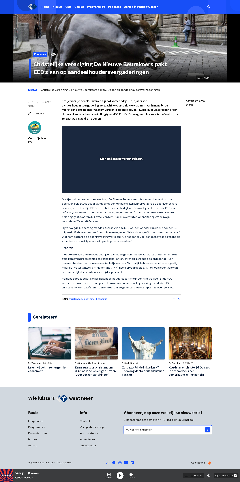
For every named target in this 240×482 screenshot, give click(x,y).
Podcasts (114, 7)
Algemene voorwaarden (41, 462)
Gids (68, 7)
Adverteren (87, 439)
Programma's (96, 7)
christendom (76, 299)
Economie (101, 299)
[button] (109, 475)
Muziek (32, 439)
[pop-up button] (167, 186)
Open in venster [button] (226, 475)
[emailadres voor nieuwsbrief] (168, 429)
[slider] (121, 177)
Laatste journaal (193, 475)
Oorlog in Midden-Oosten (141, 7)
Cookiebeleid (198, 463)
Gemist (79, 7)
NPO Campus (88, 445)
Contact (85, 421)
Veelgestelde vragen (93, 427)
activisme (89, 299)
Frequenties (35, 421)
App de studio (89, 433)
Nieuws (57, 7)
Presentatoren (37, 433)
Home (45, 7)
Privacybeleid (64, 462)
